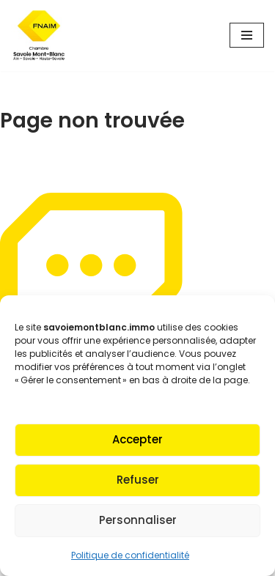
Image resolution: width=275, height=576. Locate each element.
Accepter (137, 439)
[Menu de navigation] (247, 35)
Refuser (138, 479)
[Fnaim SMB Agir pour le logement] (44, 35)
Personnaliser (138, 520)
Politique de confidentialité (130, 555)
